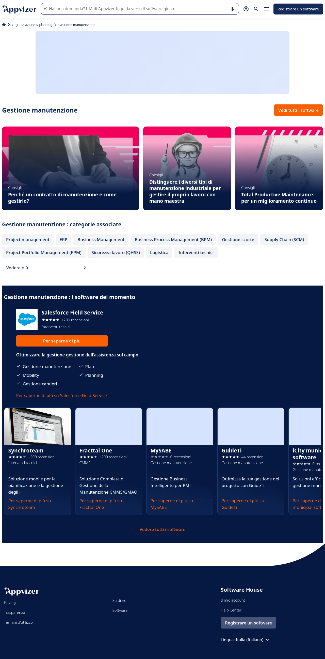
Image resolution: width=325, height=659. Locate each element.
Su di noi (119, 600)
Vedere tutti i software (163, 529)
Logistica (159, 252)
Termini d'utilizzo (18, 622)
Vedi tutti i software (298, 110)
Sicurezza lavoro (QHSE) (116, 252)
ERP (64, 239)
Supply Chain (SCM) (284, 239)
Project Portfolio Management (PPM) (44, 252)
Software (120, 610)
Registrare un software (298, 8)
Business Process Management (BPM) (173, 239)
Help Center (231, 610)
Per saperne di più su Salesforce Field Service (61, 395)
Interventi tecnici (196, 252)
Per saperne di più (61, 341)
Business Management (100, 239)
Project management (28, 239)
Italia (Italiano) (253, 640)
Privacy (10, 602)
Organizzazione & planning (32, 24)
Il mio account (233, 600)
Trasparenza (14, 612)
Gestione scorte (238, 239)
